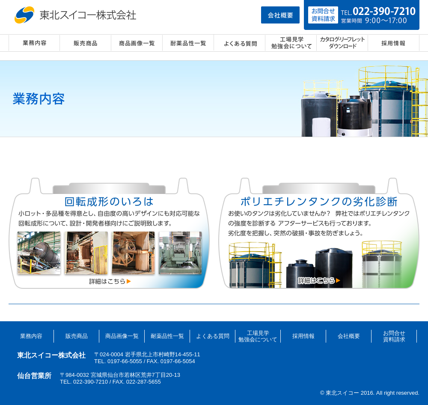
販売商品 (85, 43)
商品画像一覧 (137, 43)
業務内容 (34, 43)
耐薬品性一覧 (188, 43)
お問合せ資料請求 (394, 336)
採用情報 (393, 43)
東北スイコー (77, 15)
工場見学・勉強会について (291, 43)
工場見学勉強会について (257, 336)
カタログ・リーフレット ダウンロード (342, 43)
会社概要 (349, 336)
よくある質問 (239, 43)
